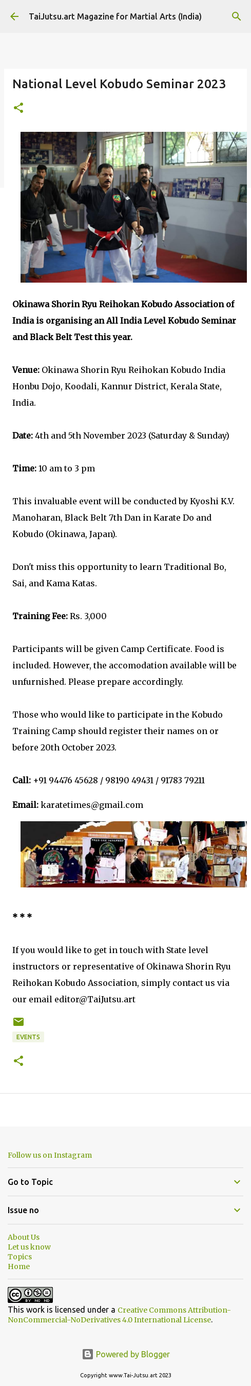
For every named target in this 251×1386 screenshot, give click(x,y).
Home (19, 1266)
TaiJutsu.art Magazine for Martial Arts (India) (115, 16)
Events (28, 1037)
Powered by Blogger (126, 1354)
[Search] (236, 16)
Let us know (29, 1247)
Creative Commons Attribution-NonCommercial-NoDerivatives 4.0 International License (119, 1314)
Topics (20, 1256)
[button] (18, 108)
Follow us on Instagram (50, 1155)
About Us (24, 1237)
